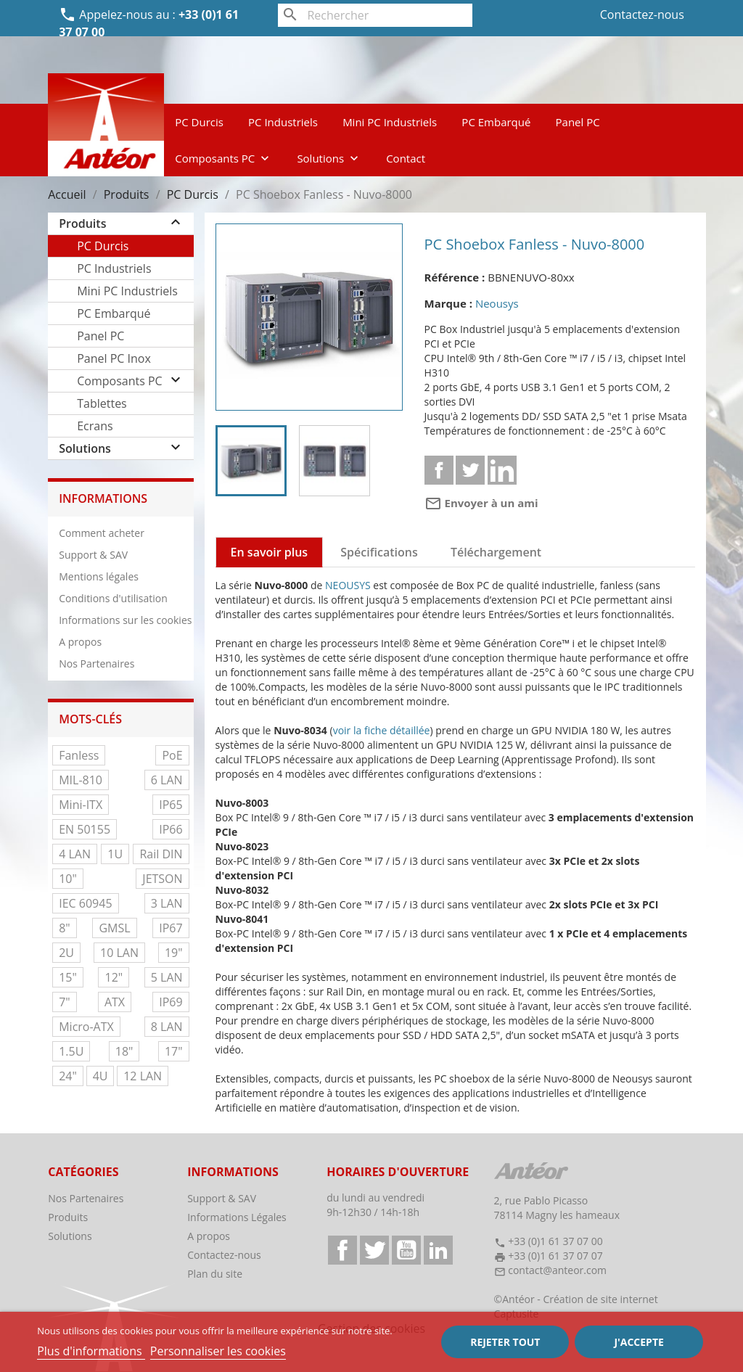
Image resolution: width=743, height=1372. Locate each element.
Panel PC (578, 122)
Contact (405, 158)
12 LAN (142, 1076)
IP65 (170, 805)
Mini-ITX (80, 805)
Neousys (497, 303)
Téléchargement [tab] (496, 552)
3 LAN (167, 903)
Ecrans (94, 426)
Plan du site (214, 1274)
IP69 (170, 1002)
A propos (80, 642)
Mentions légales (99, 576)
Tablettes (102, 403)
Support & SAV (93, 555)
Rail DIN (160, 854)
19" (174, 953)
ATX (114, 1002)
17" (174, 1051)
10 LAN (119, 953)
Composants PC (223, 158)
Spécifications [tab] (378, 552)
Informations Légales (237, 1217)
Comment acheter (101, 533)
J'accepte (638, 1342)
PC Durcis (199, 122)
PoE (172, 755)
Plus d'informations (91, 1351)
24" (68, 1076)
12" (113, 977)
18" (124, 1051)
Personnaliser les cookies (218, 1351)
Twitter (374, 1250)
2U (66, 953)
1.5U (71, 1051)
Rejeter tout (505, 1342)
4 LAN (75, 854)
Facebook (342, 1250)
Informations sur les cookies (125, 620)
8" (64, 928)
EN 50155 (84, 829)
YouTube (406, 1250)
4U (100, 1076)
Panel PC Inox (114, 358)
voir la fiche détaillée (381, 730)
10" (68, 879)
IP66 (170, 829)
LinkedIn (438, 1250)
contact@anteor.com (557, 1270)
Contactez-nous (642, 14)
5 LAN (167, 977)
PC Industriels (283, 122)
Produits (82, 223)
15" (68, 977)
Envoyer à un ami (481, 503)
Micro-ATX (86, 1027)
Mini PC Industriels (389, 122)
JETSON (162, 879)
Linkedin (502, 470)
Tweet (470, 470)
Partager (438, 470)
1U (115, 854)
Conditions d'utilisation (113, 598)
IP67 (170, 928)
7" (64, 1002)
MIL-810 (80, 780)
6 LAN (167, 780)
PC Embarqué (495, 122)
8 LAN (167, 1027)
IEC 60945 (85, 903)
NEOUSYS (348, 585)
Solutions (329, 158)
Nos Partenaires (96, 663)
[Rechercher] (375, 15)
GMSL (114, 928)
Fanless (79, 755)
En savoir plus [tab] (269, 552)
